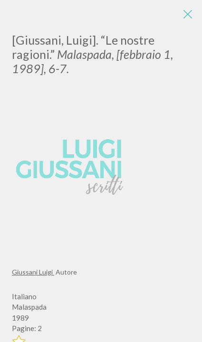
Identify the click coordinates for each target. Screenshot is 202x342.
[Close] (187, 14)
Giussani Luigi (33, 272)
